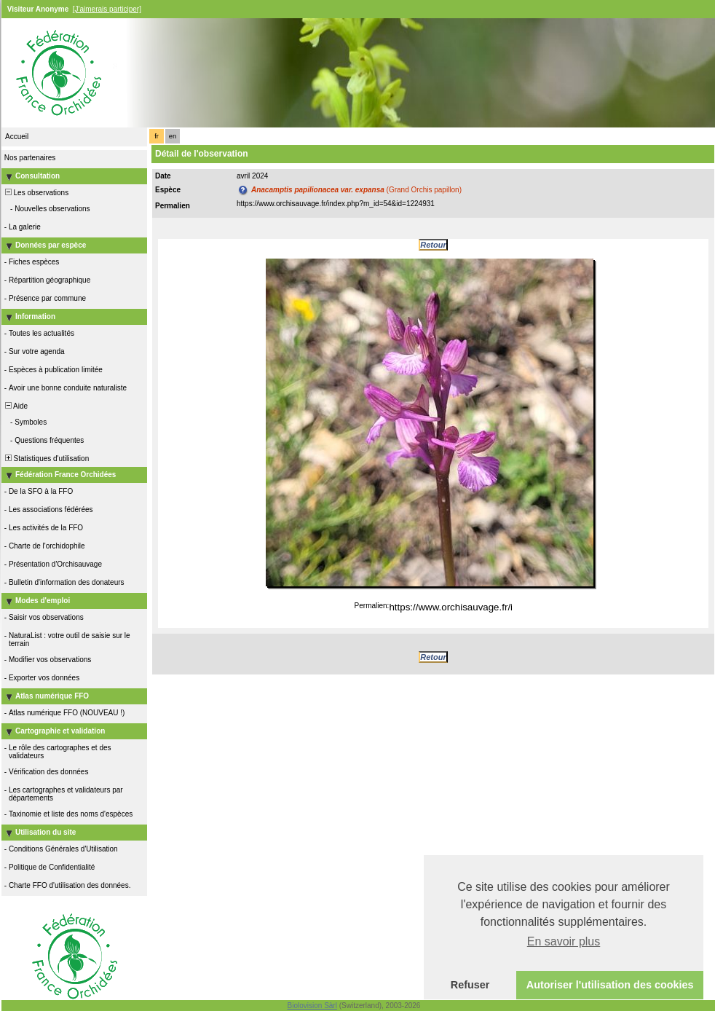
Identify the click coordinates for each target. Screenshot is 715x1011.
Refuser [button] (470, 985)
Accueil (16, 137)
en (172, 136)
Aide (15, 406)
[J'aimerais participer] (107, 9)
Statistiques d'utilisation (46, 459)
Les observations (35, 193)
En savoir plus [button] (564, 941)
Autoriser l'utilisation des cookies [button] (610, 985)
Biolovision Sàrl (312, 1006)
